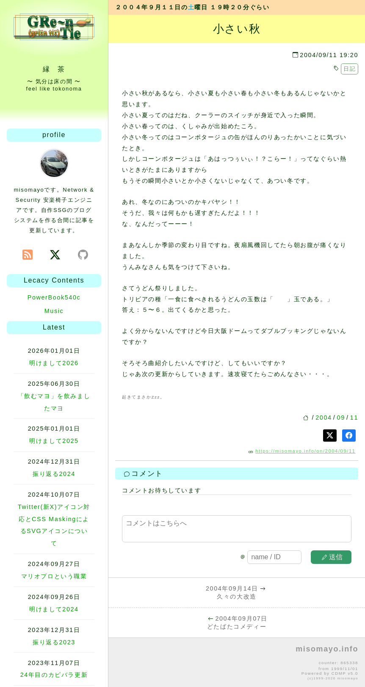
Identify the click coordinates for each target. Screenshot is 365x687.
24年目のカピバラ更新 (54, 674)
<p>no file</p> (236, 662)
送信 (332, 557)
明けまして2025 (53, 440)
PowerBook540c (54, 297)
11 (354, 417)
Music (54, 311)
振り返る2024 (54, 473)
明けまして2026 (53, 363)
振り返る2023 (54, 642)
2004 (323, 417)
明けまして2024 (53, 609)
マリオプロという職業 (54, 576)
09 (341, 417)
